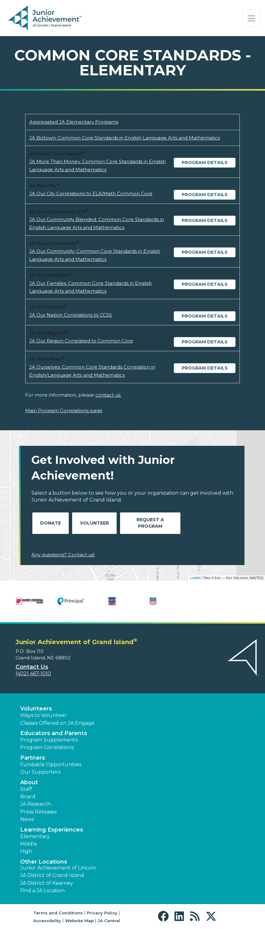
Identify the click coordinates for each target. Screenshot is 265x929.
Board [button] (27, 796)
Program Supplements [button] (49, 740)
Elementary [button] (35, 836)
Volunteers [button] (36, 708)
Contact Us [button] (32, 667)
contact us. (108, 395)
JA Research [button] (35, 804)
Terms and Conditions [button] (58, 912)
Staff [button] (26, 789)
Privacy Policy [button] (102, 912)
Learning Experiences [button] (51, 829)
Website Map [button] (79, 920)
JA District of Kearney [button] (46, 883)
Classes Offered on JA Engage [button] (57, 723)
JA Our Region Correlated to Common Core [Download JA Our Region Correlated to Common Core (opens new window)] (81, 341)
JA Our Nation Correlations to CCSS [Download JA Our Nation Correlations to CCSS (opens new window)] (70, 315)
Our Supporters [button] (40, 772)
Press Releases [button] (38, 812)
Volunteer (94, 523)
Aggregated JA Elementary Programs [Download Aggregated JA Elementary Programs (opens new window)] (73, 122)
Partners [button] (32, 758)
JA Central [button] (109, 920)
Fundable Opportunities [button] (50, 764)
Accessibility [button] (47, 920)
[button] (165, 916)
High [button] (26, 851)
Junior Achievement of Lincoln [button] (58, 868)
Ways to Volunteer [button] (43, 715)
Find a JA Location (42, 891)
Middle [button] (28, 844)
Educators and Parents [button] (53, 733)
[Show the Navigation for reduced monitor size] (251, 18)
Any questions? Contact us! (63, 555)
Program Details (205, 162)
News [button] (27, 819)
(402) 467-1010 (33, 674)
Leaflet (195, 578)
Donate (50, 523)
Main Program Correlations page (63, 410)
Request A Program (150, 523)
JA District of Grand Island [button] (52, 875)
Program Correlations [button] (47, 747)
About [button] (29, 782)
